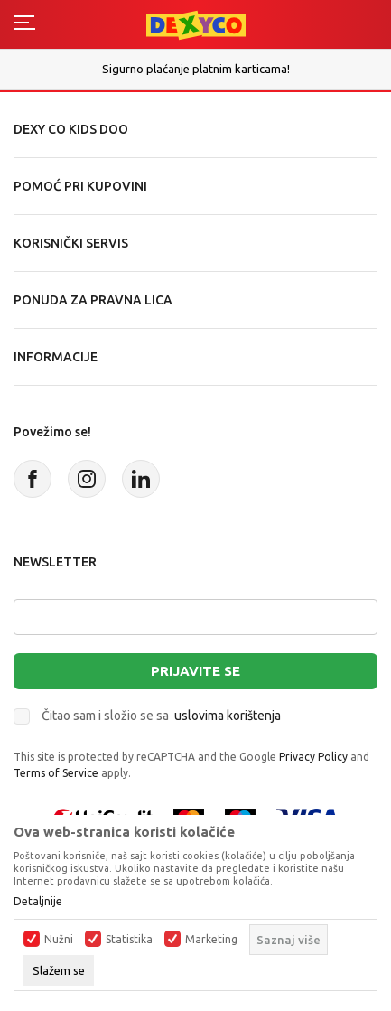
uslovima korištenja (227, 715)
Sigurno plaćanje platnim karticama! (196, 68)
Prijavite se (195, 671)
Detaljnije (38, 901)
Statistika (129, 939)
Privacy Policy (313, 757)
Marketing (211, 939)
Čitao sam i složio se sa (161, 715)
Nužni (58, 939)
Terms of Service (56, 773)
